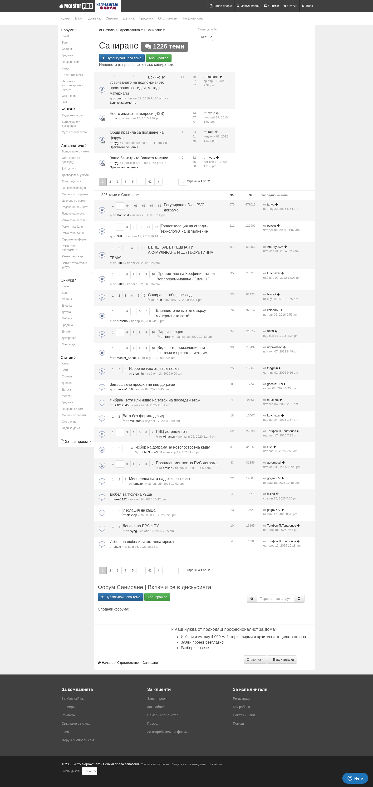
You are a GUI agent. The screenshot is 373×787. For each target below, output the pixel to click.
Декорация (69, 338)
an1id (117, 546)
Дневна (94, 18)
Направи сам (193, 18)
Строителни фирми (75, 239)
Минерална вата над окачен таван (159, 479)
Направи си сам (72, 409)
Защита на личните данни (189, 764)
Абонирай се (158, 58)
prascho (122, 321)
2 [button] (110, 181)
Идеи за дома (71, 428)
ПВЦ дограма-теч (171, 432)
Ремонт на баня (72, 226)
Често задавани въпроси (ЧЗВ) (137, 114)
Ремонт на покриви (74, 220)
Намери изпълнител (162, 715)
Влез (307, 6)
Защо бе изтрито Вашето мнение (139, 158)
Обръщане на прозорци (71, 160)
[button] (182, 182)
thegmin (138, 373)
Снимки (271, 6)
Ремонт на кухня (73, 233)
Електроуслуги (71, 181)
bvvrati (271, 294)
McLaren (136, 421)
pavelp (271, 225)
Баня (79, 18)
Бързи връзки (282, 659)
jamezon (138, 483)
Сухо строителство (74, 132)
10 (140, 227)
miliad (271, 494)
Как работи (155, 707)
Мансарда (68, 344)
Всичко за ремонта (123, 102)
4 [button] (125, 181)
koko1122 (120, 499)
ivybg (133, 531)
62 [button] (150, 181)
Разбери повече (195, 648)
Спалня (111, 18)
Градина (146, 18)
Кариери (68, 707)
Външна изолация (74, 188)
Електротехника (72, 75)
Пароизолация (170, 332)
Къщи (65, 68)
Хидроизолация (72, 115)
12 (156, 227)
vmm (120, 98)
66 (143, 205)
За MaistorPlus (73, 698)
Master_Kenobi (127, 358)
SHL (120, 236)
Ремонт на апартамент (69, 248)
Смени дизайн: (207, 29)
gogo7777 (274, 478)
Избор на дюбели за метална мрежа (142, 542)
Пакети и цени (244, 715)
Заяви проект (221, 6)
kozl (270, 447)
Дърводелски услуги (75, 175)
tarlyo (271, 204)
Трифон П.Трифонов (281, 431)
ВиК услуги (69, 168)
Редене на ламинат (75, 207)
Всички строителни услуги (74, 265)
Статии (290, 6)
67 (151, 205)
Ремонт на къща (72, 256)
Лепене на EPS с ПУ (141, 526)
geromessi (274, 462)
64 (127, 205)
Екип (65, 732)
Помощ (152, 723)
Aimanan (169, 436)
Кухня (65, 18)
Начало (107, 30)
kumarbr (213, 76)
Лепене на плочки (73, 213)
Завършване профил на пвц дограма (142, 384)
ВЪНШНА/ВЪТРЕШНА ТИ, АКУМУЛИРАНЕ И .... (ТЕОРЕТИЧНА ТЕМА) (161, 252)
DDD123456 (121, 405)
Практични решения (124, 147)
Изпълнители (248, 6)
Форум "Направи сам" (78, 740)
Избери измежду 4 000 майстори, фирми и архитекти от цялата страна (243, 637)
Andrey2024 (275, 247)
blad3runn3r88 (152, 452)
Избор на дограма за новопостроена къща (172, 447)
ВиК (64, 102)
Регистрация (242, 698)
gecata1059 (125, 389)
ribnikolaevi (274, 347)
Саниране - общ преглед (169, 295)
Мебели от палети (74, 415)
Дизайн (66, 331)
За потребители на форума (168, 732)
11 (148, 227)
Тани (210, 132)
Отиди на (255, 659)
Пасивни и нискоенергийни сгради (72, 85)
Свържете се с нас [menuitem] (76, 723)
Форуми (69, 30)
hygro (117, 118)
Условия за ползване (155, 764)
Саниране (68, 109)
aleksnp (132, 515)
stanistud (123, 215)
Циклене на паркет (74, 200)
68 (159, 205)
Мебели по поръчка (75, 194)
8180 (120, 263)
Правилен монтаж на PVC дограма (186, 463)
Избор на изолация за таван (154, 369)
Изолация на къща (139, 510)
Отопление (167, 18)
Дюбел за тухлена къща (131, 494)
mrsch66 (273, 399)
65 (135, 205)
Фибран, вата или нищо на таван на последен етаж (155, 400)
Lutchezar (273, 273)
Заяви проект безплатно (202, 642)
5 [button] (133, 181)
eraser (167, 468)
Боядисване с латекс (75, 151)
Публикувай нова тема (121, 58)
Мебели (67, 318)
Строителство (130, 30)
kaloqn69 (273, 310)
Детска (129, 18)
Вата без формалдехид (143, 416)
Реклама (68, 715)
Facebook (216, 764)
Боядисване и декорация (71, 123)
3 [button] (118, 181)
